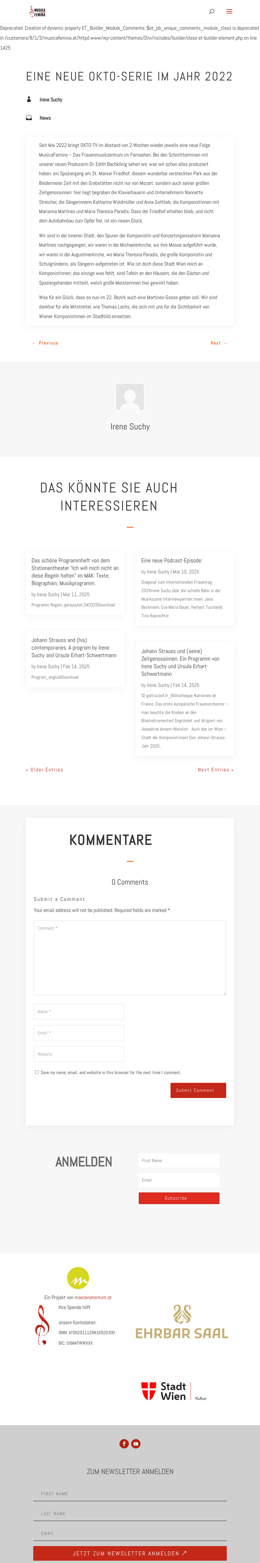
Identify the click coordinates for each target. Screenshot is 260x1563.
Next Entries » (216, 769)
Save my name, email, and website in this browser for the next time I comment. (111, 1072)
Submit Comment (195, 1090)
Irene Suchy (51, 99)
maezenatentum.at (93, 1297)
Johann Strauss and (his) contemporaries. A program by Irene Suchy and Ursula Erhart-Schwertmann (74, 647)
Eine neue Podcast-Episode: (171, 560)
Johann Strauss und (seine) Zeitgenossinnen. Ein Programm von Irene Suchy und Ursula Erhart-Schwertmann (180, 662)
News (45, 118)
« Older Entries (45, 769)
